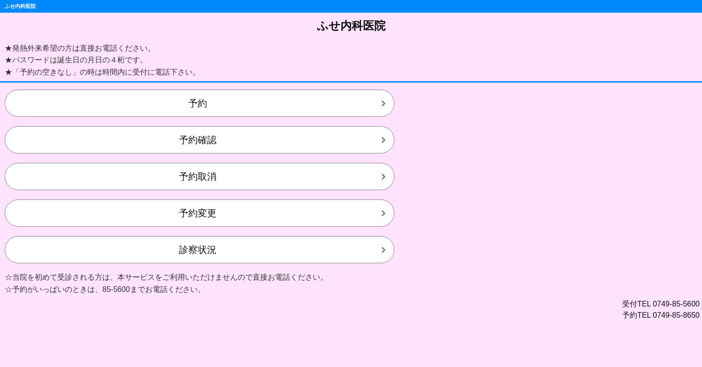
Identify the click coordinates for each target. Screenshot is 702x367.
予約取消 (197, 176)
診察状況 (197, 250)
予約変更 (197, 213)
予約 (197, 103)
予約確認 (197, 140)
